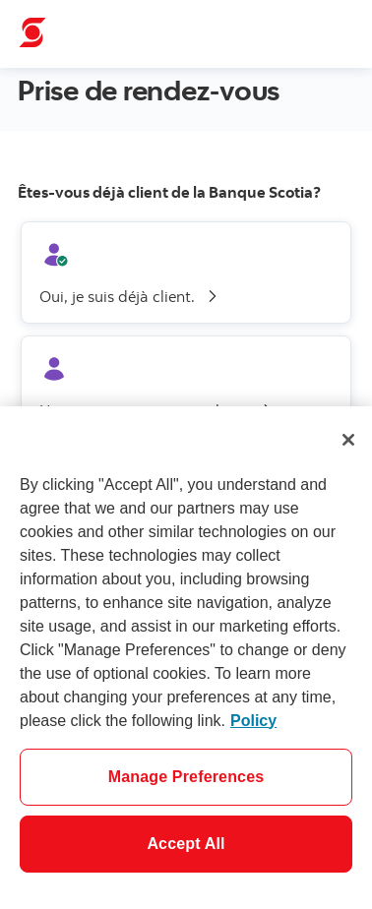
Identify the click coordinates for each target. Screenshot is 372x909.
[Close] (348, 439)
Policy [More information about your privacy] (253, 720)
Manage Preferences (186, 776)
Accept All (185, 843)
